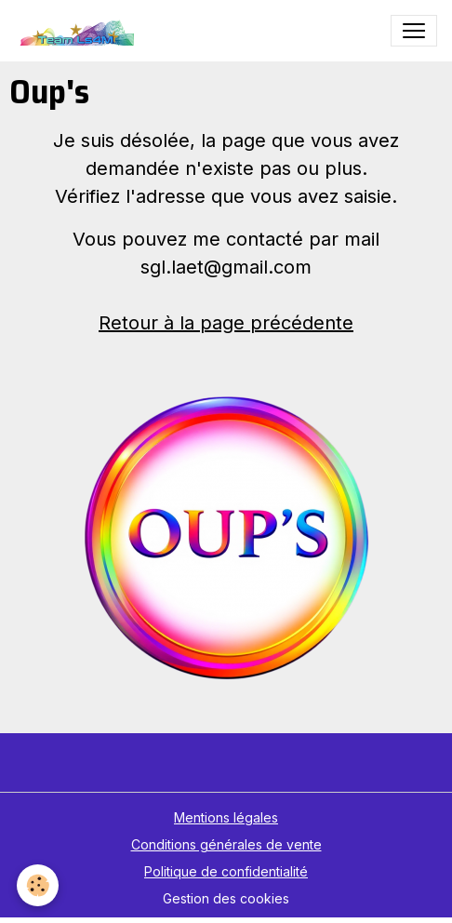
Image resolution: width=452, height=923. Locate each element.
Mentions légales (226, 817)
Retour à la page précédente (226, 323)
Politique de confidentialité (226, 871)
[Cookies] (38, 885)
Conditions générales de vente (226, 844)
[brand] (78, 31)
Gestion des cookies (226, 898)
